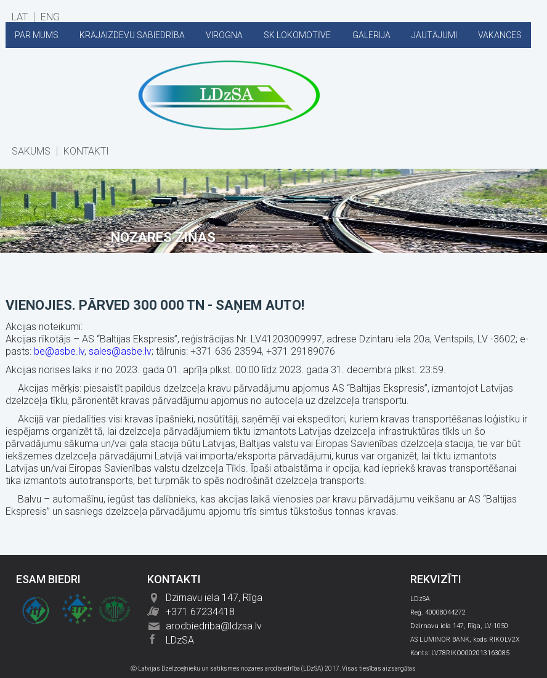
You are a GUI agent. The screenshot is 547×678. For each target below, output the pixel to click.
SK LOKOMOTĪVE (297, 35)
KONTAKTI (86, 151)
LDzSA (180, 640)
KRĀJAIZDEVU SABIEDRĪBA (132, 35)
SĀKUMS (31, 151)
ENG (50, 17)
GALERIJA (371, 35)
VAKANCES (500, 35)
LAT (20, 17)
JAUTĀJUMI (434, 35)
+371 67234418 (200, 612)
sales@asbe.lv (120, 351)
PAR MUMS (37, 35)
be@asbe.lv (59, 351)
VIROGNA (224, 35)
